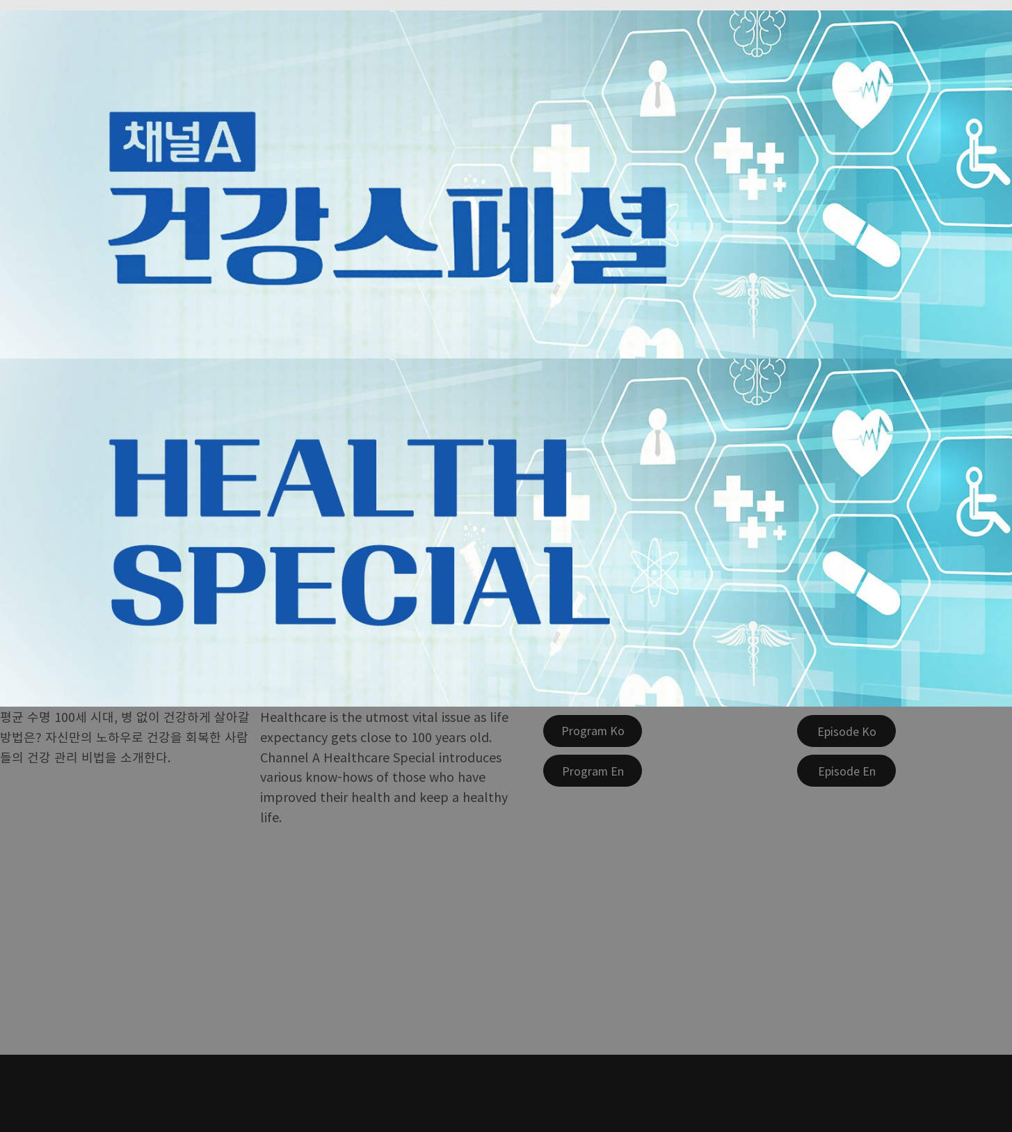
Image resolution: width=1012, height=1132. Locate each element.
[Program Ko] (592, 731)
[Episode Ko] (846, 731)
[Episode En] (846, 771)
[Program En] (592, 771)
